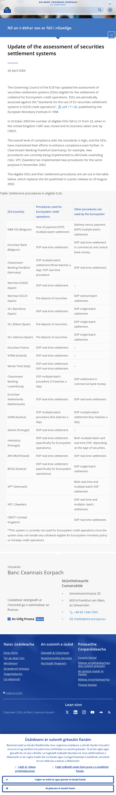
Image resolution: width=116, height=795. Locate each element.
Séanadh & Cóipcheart (55, 653)
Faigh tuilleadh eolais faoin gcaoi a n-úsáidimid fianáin (81, 769)
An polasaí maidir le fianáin (90, 672)
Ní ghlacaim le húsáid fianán (60, 788)
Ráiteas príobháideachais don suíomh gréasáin (94, 664)
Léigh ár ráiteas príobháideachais (25, 769)
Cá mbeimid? (12, 679)
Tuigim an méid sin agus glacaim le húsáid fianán (60, 779)
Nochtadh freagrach (53, 663)
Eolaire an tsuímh (14, 693)
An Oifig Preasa (23, 619)
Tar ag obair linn (14, 658)
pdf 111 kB (69, 107)
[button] (110, 3)
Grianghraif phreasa (16, 668)
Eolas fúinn (11, 653)
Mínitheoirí (11, 663)
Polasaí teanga (87, 685)
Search (99, 10)
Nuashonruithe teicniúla (56, 658)
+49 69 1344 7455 (86, 612)
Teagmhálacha (13, 674)
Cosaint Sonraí (87, 657)
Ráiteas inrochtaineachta (94, 679)
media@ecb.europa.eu (89, 619)
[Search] (56, 10)
